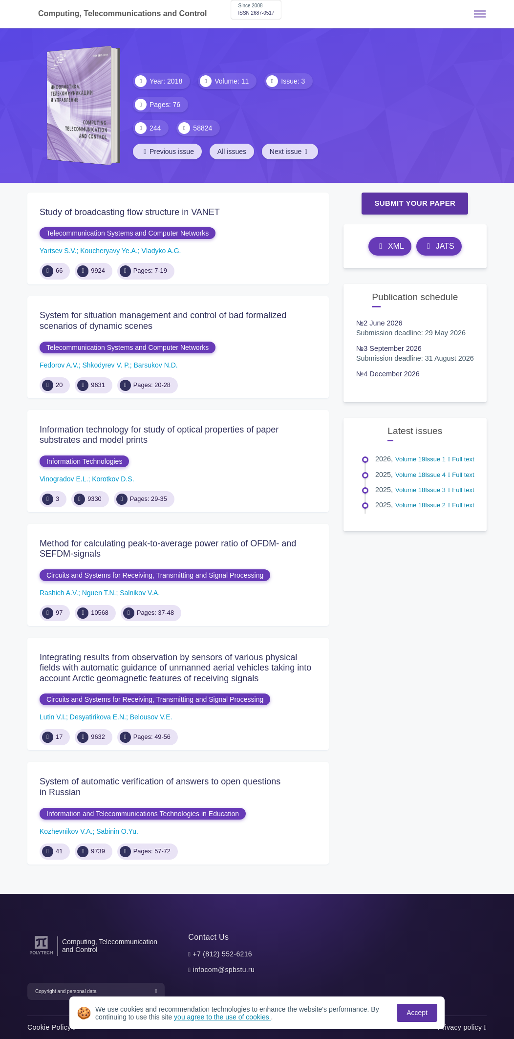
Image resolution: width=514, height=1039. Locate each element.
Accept (417, 1013)
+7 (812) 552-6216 (222, 954)
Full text (461, 459)
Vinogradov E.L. (64, 479)
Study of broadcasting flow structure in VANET (130, 212)
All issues (231, 151)
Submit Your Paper (414, 203)
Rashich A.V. (59, 593)
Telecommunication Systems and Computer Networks (127, 233)
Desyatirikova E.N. (98, 717)
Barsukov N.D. (156, 365)
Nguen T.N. (99, 593)
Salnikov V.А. (140, 593)
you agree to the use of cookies (222, 1017)
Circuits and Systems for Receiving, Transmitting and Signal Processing (154, 575)
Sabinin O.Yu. (117, 831)
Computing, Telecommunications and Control (122, 13)
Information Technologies (84, 461)
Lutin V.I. (53, 717)
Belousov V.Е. (151, 717)
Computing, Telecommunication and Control (109, 945)
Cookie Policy (51, 1027)
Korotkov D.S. (113, 479)
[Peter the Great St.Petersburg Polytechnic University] (41, 955)
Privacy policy (462, 1027)
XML (390, 246)
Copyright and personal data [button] (66, 991)
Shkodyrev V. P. (105, 365)
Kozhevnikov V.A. (66, 831)
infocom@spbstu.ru (224, 970)
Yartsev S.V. (58, 251)
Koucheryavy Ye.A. (109, 251)
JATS (439, 246)
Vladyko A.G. (161, 251)
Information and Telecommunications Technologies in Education (142, 814)
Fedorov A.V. (59, 365)
